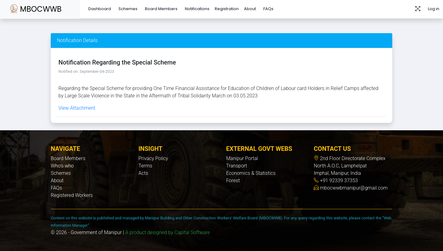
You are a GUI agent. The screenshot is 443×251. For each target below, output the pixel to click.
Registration (227, 9)
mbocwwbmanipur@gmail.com (353, 188)
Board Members (161, 9)
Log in (433, 9)
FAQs (268, 9)
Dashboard (99, 9)
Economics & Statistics (251, 173)
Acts (143, 173)
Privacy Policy (153, 158)
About (250, 9)
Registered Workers (72, 195)
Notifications (197, 9)
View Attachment (76, 108)
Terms (145, 166)
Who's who (62, 166)
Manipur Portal (242, 158)
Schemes (128, 9)
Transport (236, 166)
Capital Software (192, 232)
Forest (233, 180)
